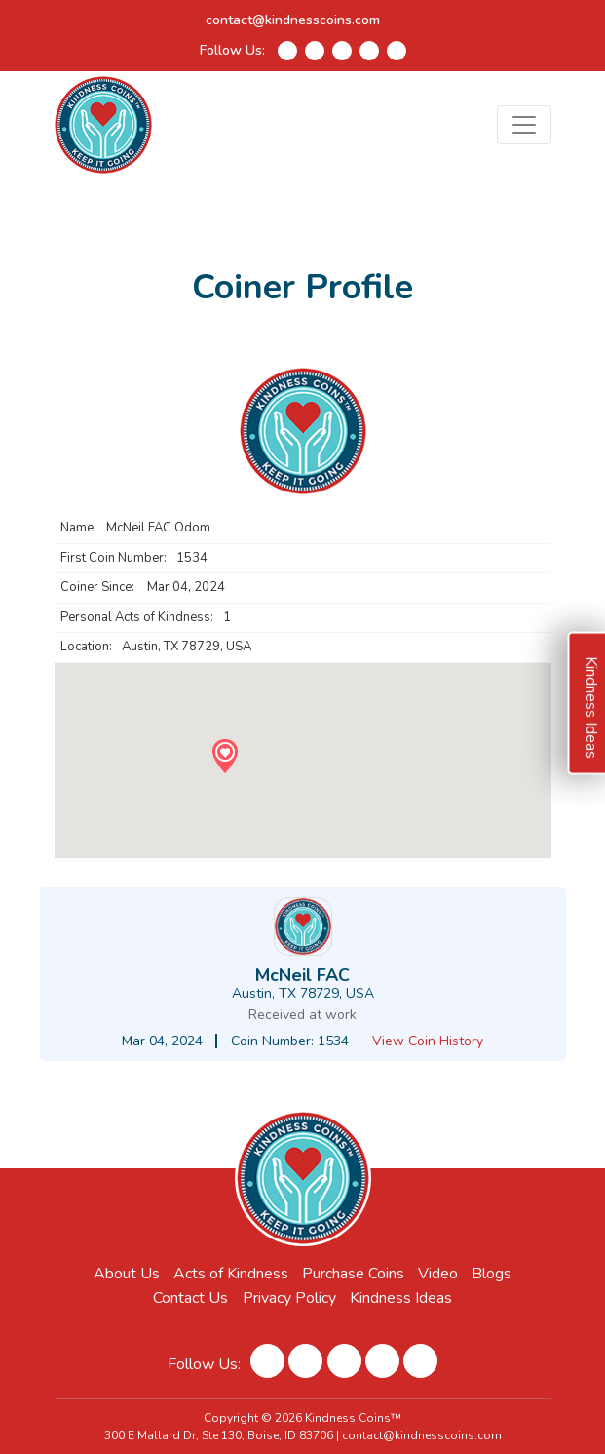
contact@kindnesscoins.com (293, 20)
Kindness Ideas (401, 1298)
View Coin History (427, 1041)
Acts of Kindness (230, 1273)
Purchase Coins (353, 1273)
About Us (127, 1273)
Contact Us (190, 1298)
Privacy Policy (289, 1298)
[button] (225, 756)
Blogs (491, 1273)
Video (438, 1273)
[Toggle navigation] (524, 124)
